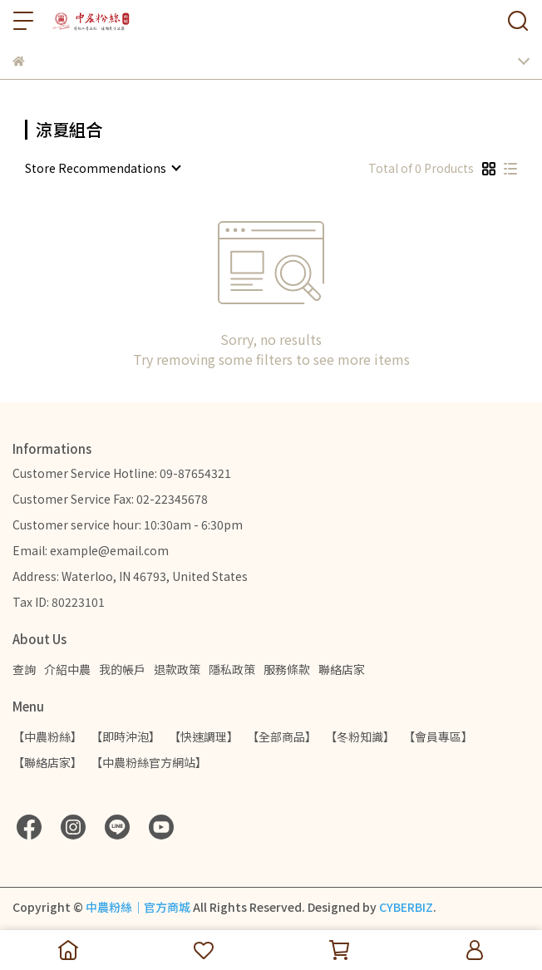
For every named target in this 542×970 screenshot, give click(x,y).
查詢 (24, 669)
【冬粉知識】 (360, 736)
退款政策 (177, 669)
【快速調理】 (204, 736)
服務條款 (287, 669)
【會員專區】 (438, 736)
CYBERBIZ (406, 907)
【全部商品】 (282, 736)
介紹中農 (67, 669)
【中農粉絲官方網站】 (149, 762)
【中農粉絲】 (47, 736)
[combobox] (102, 168)
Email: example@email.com (90, 550)
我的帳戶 (122, 669)
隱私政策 (232, 669)
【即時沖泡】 (125, 736)
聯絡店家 (341, 669)
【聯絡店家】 (47, 762)
